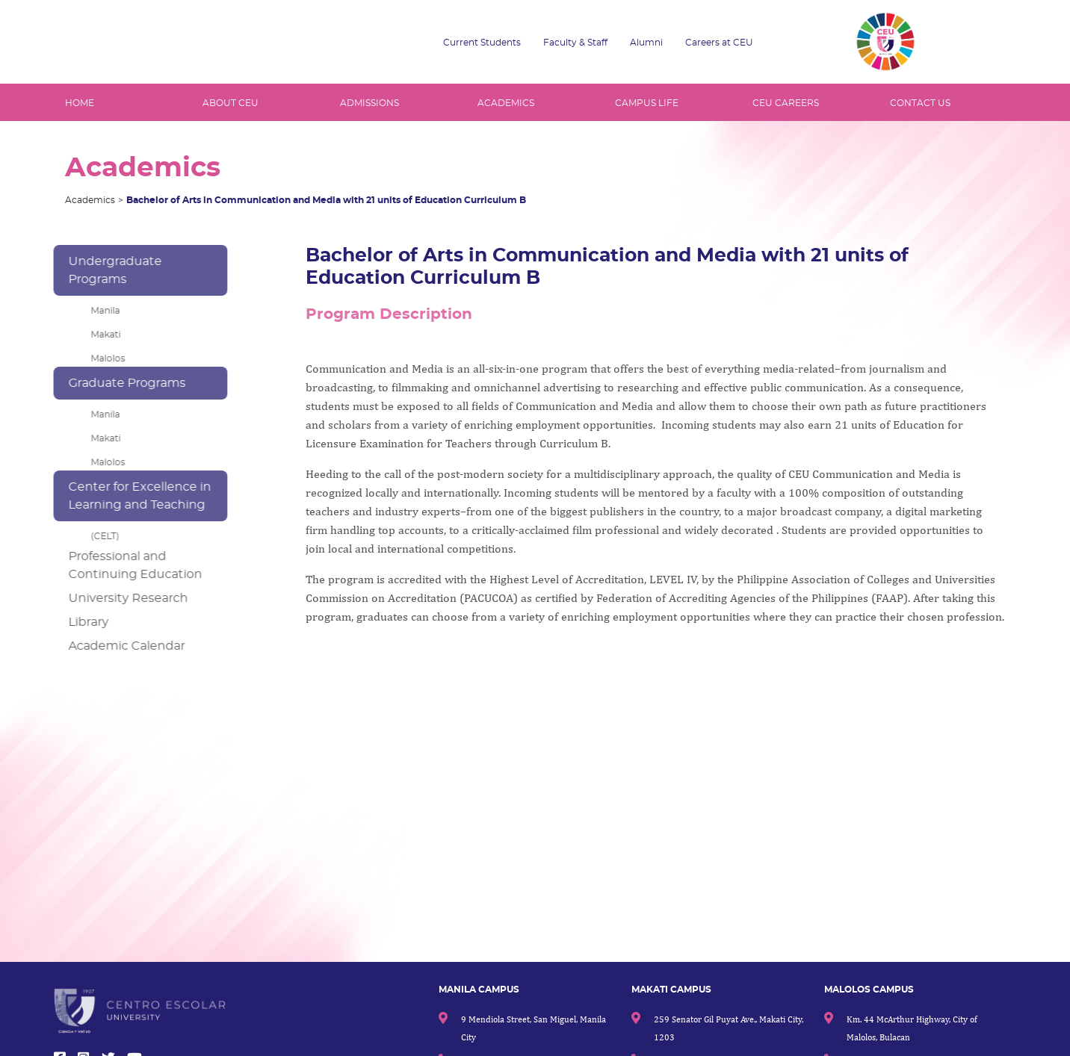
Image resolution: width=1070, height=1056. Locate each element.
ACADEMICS (505, 103)
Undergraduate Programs (106, 270)
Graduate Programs (118, 383)
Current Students (482, 42)
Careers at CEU (719, 42)
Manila (96, 310)
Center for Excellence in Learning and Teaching (131, 496)
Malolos (99, 358)
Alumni (646, 42)
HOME (79, 103)
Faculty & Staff (575, 42)
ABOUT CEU (230, 103)
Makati (97, 334)
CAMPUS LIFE (646, 103)
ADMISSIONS (369, 103)
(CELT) (96, 536)
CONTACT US (920, 103)
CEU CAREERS (785, 103)
